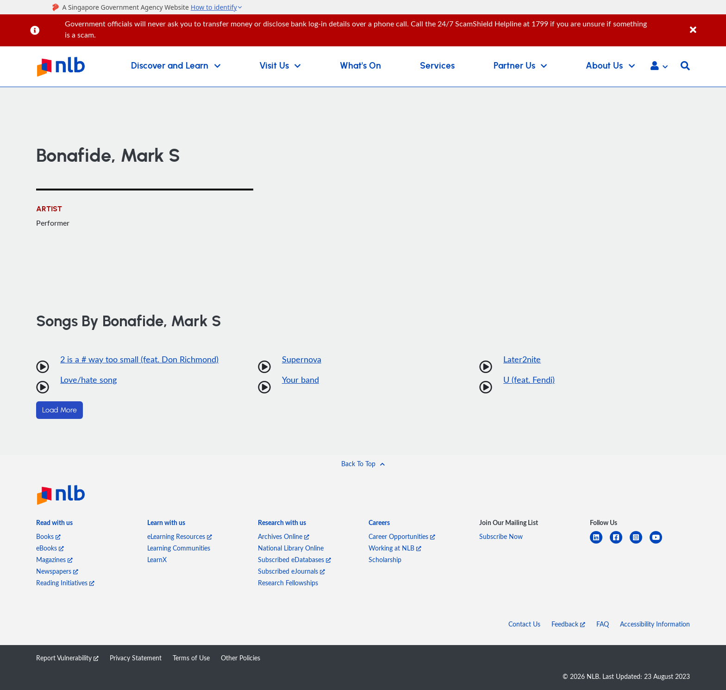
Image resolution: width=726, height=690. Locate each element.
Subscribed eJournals (291, 571)
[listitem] (54, 524)
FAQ (602, 624)
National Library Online (291, 548)
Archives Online (283, 536)
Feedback (568, 624)
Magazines (54, 559)
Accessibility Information (655, 624)
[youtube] (660, 543)
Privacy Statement (136, 657)
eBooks (50, 548)
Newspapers (57, 571)
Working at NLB (395, 548)
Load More (59, 410)
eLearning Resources (179, 536)
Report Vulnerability (67, 657)
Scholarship (385, 559)
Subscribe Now (501, 536)
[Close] (706, 24)
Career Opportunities (402, 536)
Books (48, 536)
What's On (360, 66)
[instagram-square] (640, 543)
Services (437, 66)
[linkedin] (600, 543)
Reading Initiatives (65, 582)
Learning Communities (178, 548)
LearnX (157, 559)
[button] (659, 66)
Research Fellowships (288, 582)
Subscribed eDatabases (294, 559)
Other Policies (240, 657)
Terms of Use (191, 657)
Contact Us (524, 624)
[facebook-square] (620, 543)
